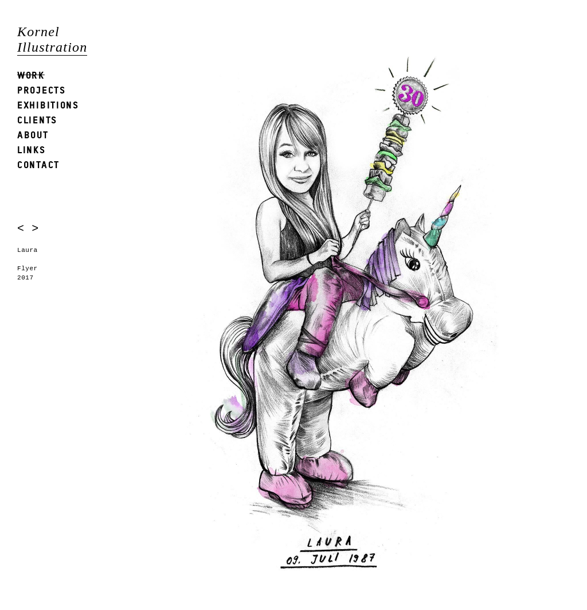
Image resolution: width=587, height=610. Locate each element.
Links (31, 149)
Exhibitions (48, 105)
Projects (41, 90)
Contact (38, 164)
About (33, 135)
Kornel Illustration (52, 39)
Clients (37, 120)
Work (31, 75)
